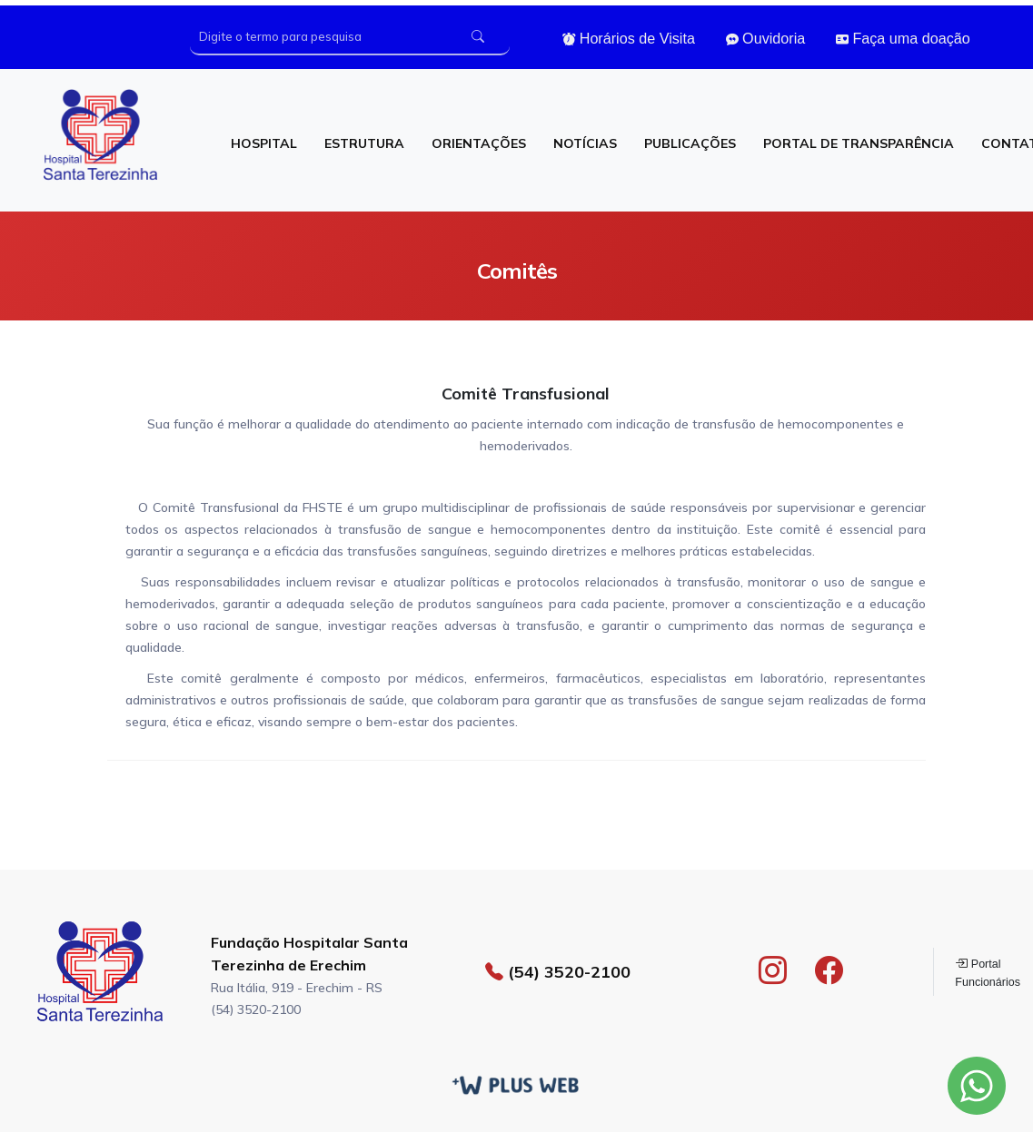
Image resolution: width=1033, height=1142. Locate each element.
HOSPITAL (264, 143)
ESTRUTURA (364, 143)
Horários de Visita (628, 38)
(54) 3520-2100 (558, 971)
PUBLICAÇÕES (690, 143)
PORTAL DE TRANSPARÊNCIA (858, 143)
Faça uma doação (903, 38)
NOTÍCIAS (585, 143)
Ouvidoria (766, 38)
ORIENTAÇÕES (479, 143)
